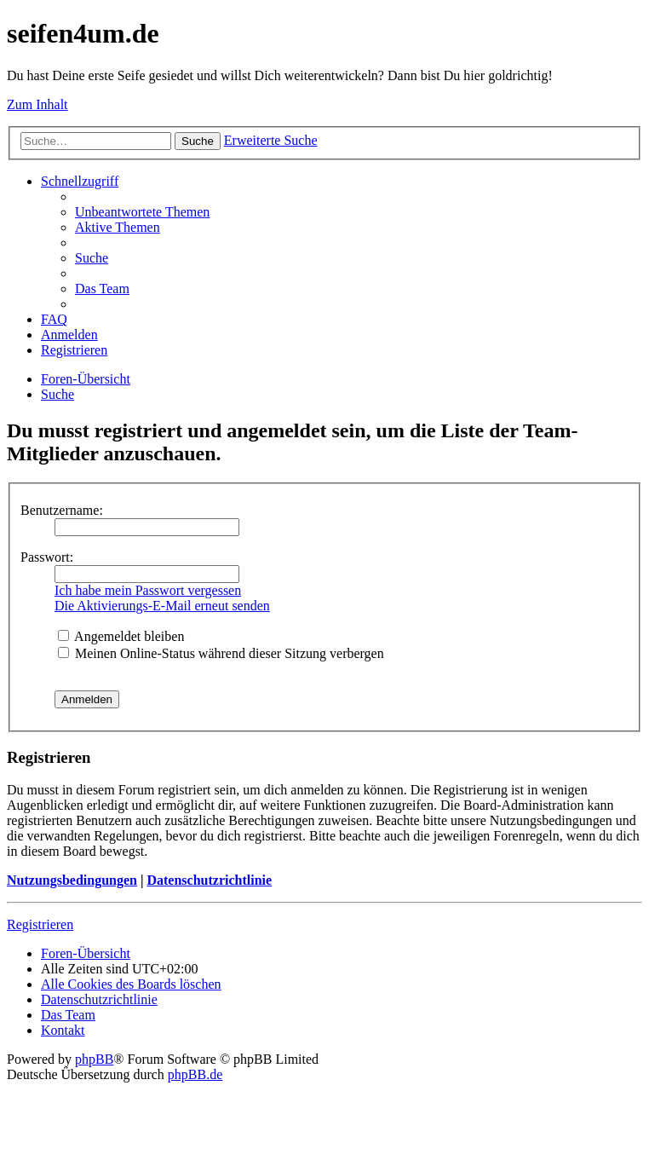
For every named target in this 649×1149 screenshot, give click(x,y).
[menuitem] (142, 212)
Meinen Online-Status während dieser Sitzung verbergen (221, 653)
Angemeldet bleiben (121, 636)
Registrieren (40, 924)
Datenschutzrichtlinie (209, 880)
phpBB (94, 1059)
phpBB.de (195, 1074)
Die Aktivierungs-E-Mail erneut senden (162, 605)
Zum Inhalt (37, 104)
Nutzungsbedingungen (72, 880)
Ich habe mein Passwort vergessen (148, 590)
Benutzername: (61, 510)
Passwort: (46, 557)
